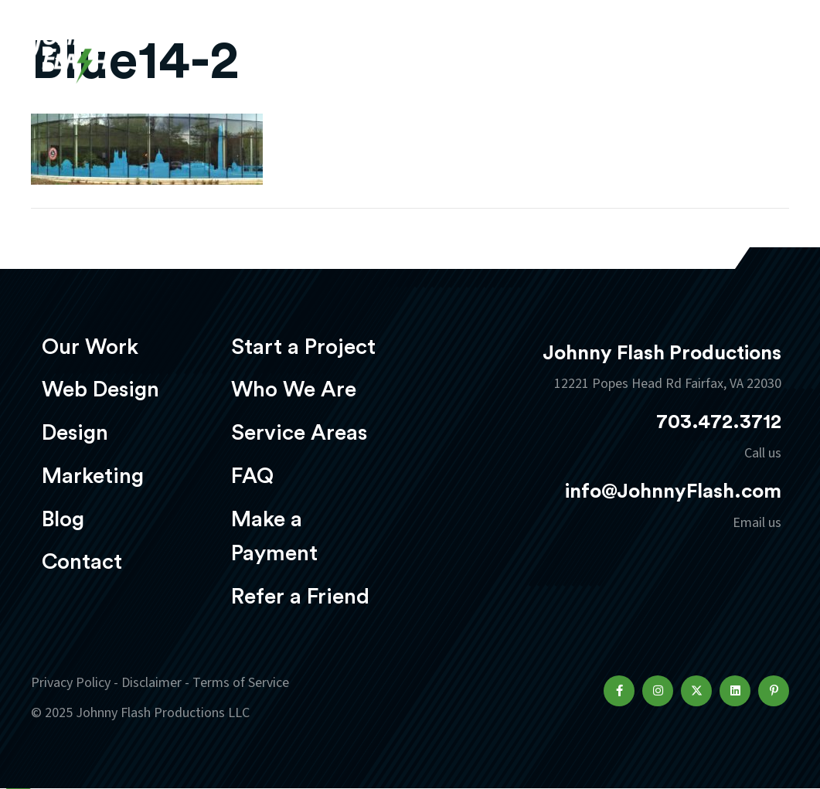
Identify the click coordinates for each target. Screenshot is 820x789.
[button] (619, 690)
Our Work (90, 347)
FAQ (252, 476)
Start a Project (303, 347)
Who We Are (293, 389)
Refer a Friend (300, 596)
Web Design (100, 389)
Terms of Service (240, 682)
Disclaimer (151, 682)
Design (75, 433)
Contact (82, 562)
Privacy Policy (71, 682)
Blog (63, 519)
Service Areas (299, 433)
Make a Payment (274, 536)
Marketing (93, 476)
